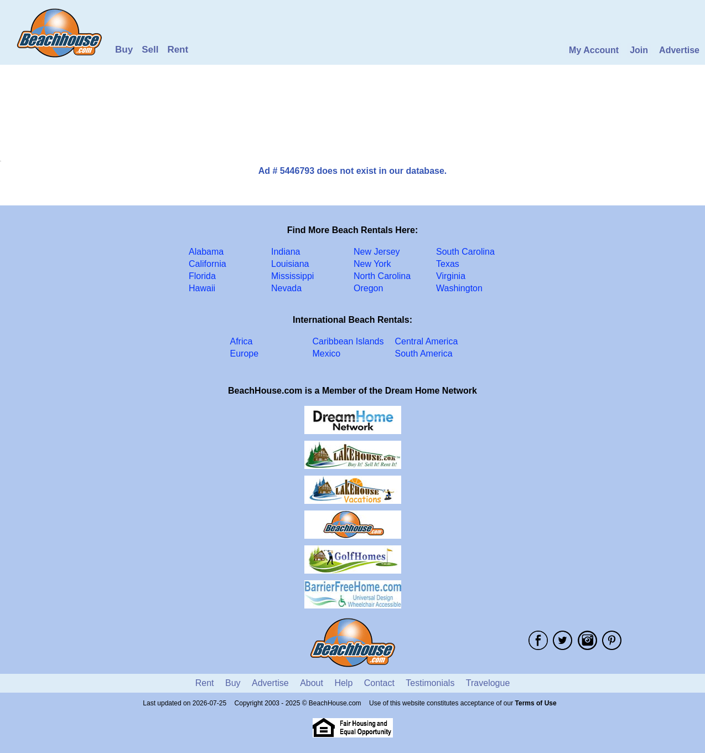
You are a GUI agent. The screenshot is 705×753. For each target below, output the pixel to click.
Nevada (286, 288)
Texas (447, 264)
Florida (202, 276)
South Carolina (465, 251)
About (311, 683)
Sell (150, 49)
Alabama (206, 251)
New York (372, 264)
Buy (124, 49)
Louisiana (290, 264)
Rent (177, 49)
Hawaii (202, 288)
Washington (459, 288)
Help (343, 683)
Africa (241, 341)
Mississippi (292, 276)
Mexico (327, 353)
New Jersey (377, 251)
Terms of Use (536, 703)
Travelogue (488, 683)
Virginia (450, 276)
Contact (379, 683)
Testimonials (430, 683)
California (207, 264)
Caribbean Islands (348, 341)
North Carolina (382, 276)
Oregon (368, 288)
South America (424, 353)
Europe (244, 353)
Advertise (679, 50)
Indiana (285, 251)
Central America (426, 341)
